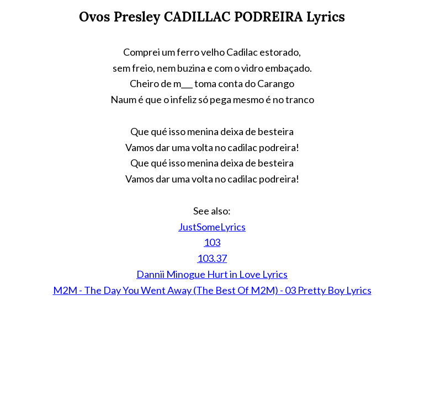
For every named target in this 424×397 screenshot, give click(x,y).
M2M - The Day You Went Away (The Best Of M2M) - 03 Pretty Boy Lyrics (212, 290)
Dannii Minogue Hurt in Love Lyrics (212, 274)
